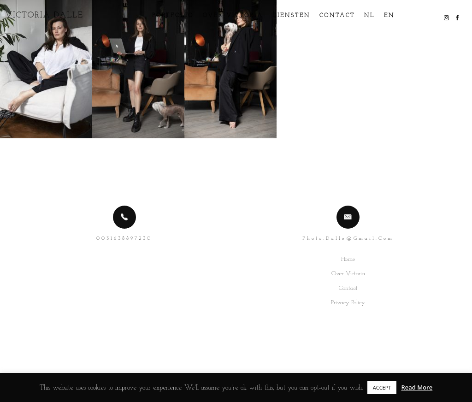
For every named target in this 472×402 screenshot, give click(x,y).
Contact (326, 15)
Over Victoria (222, 15)
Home (348, 259)
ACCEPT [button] (382, 387)
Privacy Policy (348, 303)
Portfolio (162, 15)
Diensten (281, 15)
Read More (416, 387)
